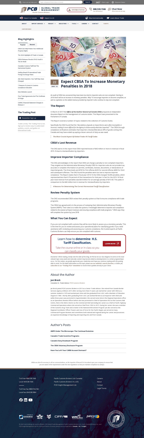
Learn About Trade (117, 18)
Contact (95, 23)
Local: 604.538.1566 (26, 382)
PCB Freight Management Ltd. (65, 385)
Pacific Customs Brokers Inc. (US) (66, 382)
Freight (84, 426)
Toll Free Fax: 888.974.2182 (29, 389)
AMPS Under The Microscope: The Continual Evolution (72, 331)
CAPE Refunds (26, 29)
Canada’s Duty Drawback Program (64, 341)
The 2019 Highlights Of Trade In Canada (30, 55)
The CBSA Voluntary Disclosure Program (67, 345)
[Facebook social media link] (21, 400)
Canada (75, 426)
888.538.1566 (99, 9)
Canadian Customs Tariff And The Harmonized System (28, 67)
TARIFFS (105, 23)
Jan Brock (55, 280)
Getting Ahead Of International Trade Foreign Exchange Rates (29, 73)
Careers (100, 378)
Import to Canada (30, 18)
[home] (41, 9)
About (24, 23)
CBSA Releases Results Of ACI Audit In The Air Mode (30, 60)
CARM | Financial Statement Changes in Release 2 (30, 104)
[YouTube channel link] (30, 400)
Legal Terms (101, 388)
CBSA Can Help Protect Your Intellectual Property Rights (30, 50)
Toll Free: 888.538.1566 (27, 378)
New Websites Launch (25, 92)
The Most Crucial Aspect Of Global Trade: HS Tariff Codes (75, 136)
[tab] (23, 45)
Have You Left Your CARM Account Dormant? (68, 350)
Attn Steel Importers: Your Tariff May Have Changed (31, 80)
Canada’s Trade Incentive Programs (65, 336)
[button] (37, 24)
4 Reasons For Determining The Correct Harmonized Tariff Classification (81, 186)
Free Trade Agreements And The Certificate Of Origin (31, 97)
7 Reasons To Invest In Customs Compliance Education (28, 86)
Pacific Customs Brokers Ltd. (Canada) (68, 378)
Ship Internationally (96, 18)
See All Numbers (98, 11)
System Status (78, 10)
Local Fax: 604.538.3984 (27, 392)
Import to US (49, 18)
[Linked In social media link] (25, 400)
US (79, 426)
